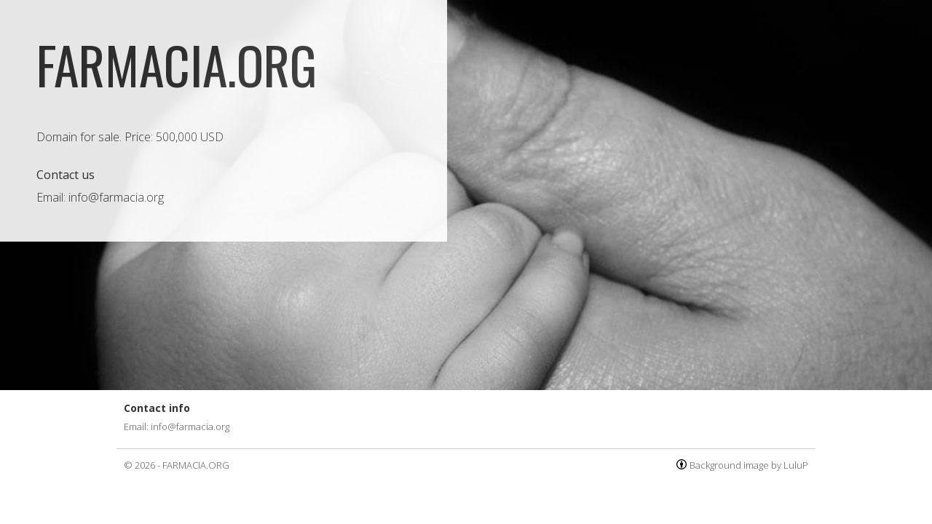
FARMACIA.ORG (195, 465)
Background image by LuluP (749, 465)
